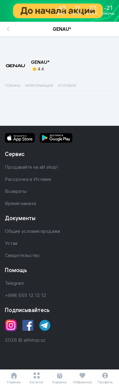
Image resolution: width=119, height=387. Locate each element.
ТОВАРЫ (12, 85)
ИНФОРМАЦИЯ (39, 85)
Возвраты (15, 191)
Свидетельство (22, 255)
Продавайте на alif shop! (31, 167)
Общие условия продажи (32, 231)
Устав (11, 243)
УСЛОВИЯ (67, 85)
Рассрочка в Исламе (28, 179)
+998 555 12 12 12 (25, 295)
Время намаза (20, 203)
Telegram (14, 283)
